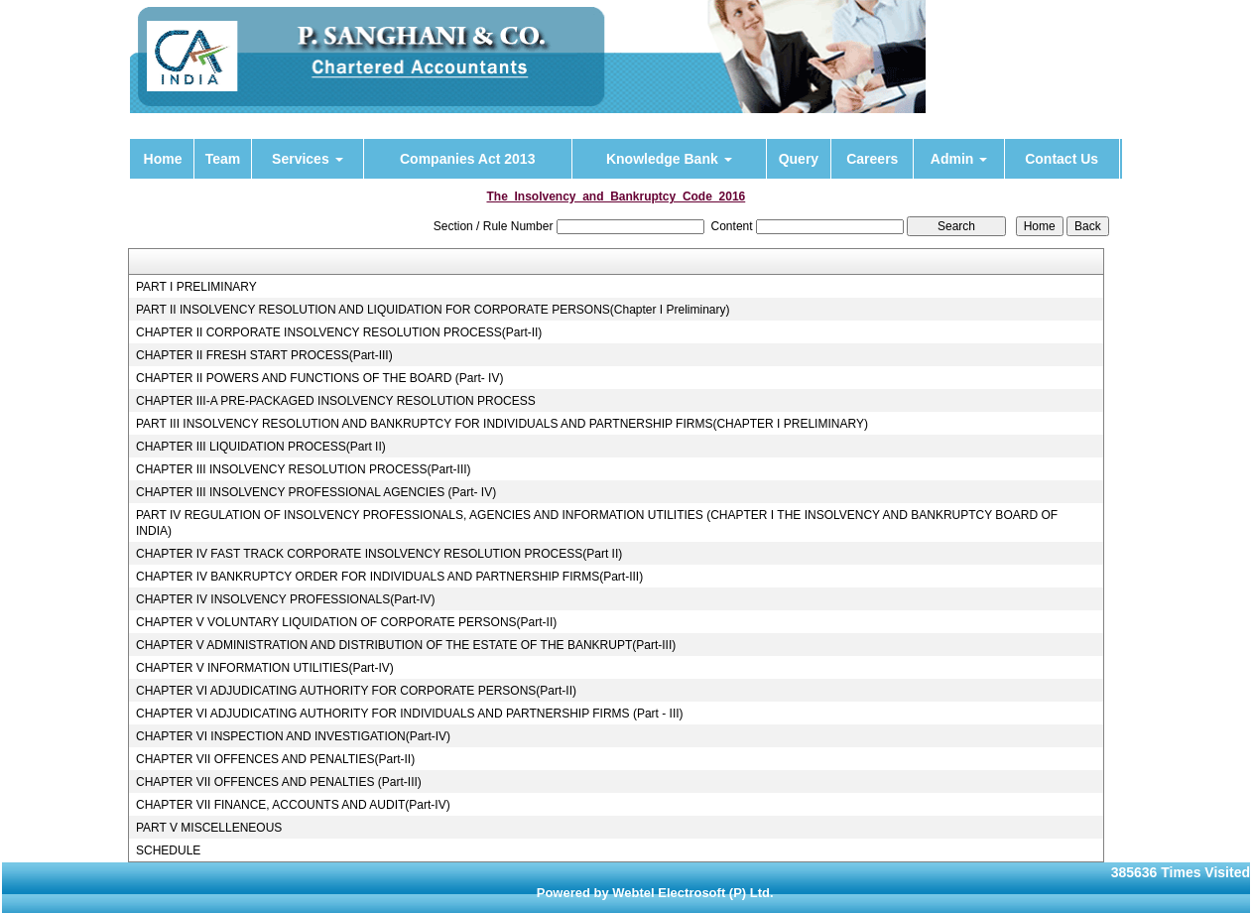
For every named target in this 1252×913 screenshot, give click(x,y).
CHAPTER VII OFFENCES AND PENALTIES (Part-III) (279, 782)
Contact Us (1061, 159)
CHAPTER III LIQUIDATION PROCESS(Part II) (261, 447)
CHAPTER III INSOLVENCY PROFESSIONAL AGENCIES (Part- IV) (316, 492)
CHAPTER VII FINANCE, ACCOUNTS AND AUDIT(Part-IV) (293, 805)
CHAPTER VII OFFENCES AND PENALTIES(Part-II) (275, 759)
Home (163, 159)
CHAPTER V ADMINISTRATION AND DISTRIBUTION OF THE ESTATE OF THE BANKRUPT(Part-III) (406, 645)
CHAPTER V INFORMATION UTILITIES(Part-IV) (265, 668)
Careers (872, 159)
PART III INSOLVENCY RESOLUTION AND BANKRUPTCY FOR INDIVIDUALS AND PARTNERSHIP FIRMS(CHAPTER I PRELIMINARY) (502, 424)
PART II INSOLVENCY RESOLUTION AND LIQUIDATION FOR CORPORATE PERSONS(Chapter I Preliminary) (433, 310)
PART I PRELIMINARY (196, 287)
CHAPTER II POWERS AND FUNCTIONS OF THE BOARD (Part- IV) (319, 378)
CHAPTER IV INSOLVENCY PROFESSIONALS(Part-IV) (286, 599)
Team (223, 159)
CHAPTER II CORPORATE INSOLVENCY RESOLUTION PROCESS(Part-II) (339, 332)
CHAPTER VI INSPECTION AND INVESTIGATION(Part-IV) (293, 736)
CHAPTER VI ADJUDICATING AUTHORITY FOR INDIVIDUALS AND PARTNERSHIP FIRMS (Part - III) (410, 713)
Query (798, 159)
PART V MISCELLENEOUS (209, 828)
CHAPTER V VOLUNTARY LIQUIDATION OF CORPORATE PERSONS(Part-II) (346, 622)
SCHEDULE (168, 850)
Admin (959, 159)
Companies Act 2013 (467, 159)
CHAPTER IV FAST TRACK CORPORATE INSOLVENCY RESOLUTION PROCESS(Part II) (379, 554)
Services (307, 159)
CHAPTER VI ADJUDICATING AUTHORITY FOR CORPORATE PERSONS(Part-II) (356, 691)
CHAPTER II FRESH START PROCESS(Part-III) (264, 355)
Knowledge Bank (669, 159)
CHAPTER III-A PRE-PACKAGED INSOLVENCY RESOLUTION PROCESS (336, 401)
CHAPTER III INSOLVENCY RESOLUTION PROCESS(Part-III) (303, 469)
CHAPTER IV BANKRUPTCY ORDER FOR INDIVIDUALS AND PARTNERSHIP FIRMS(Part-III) (389, 577)
